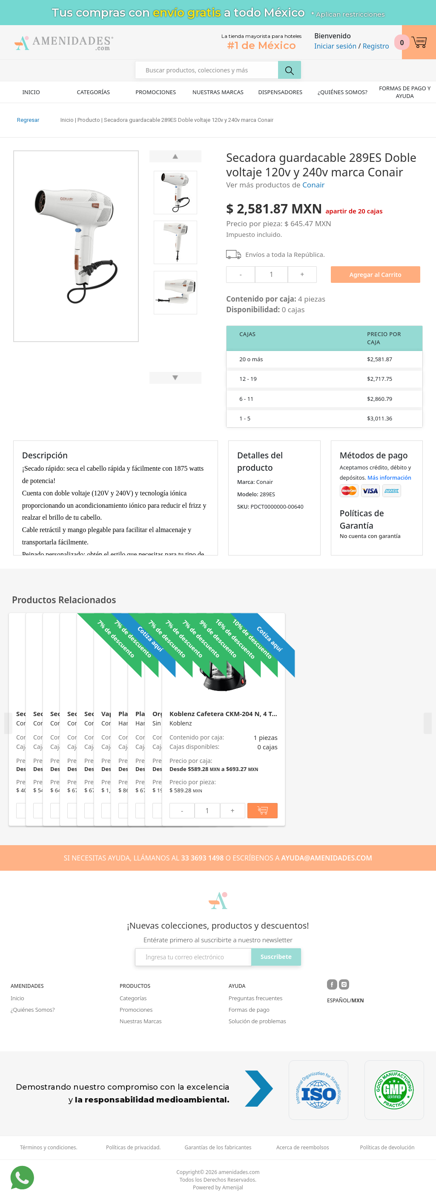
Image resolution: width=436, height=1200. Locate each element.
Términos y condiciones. (48, 1148)
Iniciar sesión (335, 46)
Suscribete (276, 957)
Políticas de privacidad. (133, 1148)
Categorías (93, 92)
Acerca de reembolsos (302, 1148)
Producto (88, 120)
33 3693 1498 (202, 858)
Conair (313, 185)
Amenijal (232, 1187)
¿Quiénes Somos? (342, 92)
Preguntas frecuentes (255, 998)
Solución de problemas (257, 1021)
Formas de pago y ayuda (404, 92)
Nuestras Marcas (218, 92)
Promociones (155, 92)
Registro (376, 46)
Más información (389, 477)
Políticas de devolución (387, 1148)
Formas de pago (249, 1009)
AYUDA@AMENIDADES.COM (327, 858)
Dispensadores (280, 92)
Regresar (28, 120)
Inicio (31, 92)
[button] (419, 42)
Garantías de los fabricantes (218, 1148)
